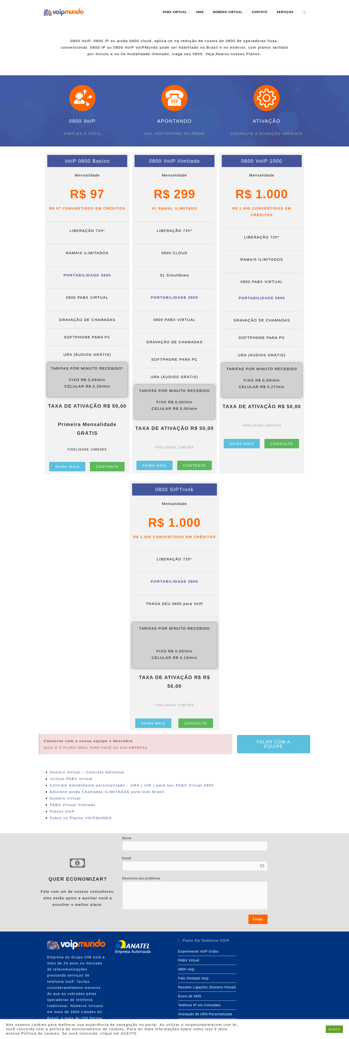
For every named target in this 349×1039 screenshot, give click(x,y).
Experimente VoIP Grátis (198, 951)
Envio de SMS (189, 996)
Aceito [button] (334, 1029)
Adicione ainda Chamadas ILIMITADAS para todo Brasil (107, 792)
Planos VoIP (62, 811)
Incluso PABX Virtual (71, 779)
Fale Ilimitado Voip (193, 978)
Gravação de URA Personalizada (205, 1014)
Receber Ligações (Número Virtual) (207, 987)
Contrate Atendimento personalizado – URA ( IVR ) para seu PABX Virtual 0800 (132, 785)
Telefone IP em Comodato (199, 1005)
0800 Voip (186, 969)
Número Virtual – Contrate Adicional (87, 772)
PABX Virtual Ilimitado (73, 805)
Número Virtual (66, 798)
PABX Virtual (188, 960)
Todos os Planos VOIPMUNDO (81, 818)
